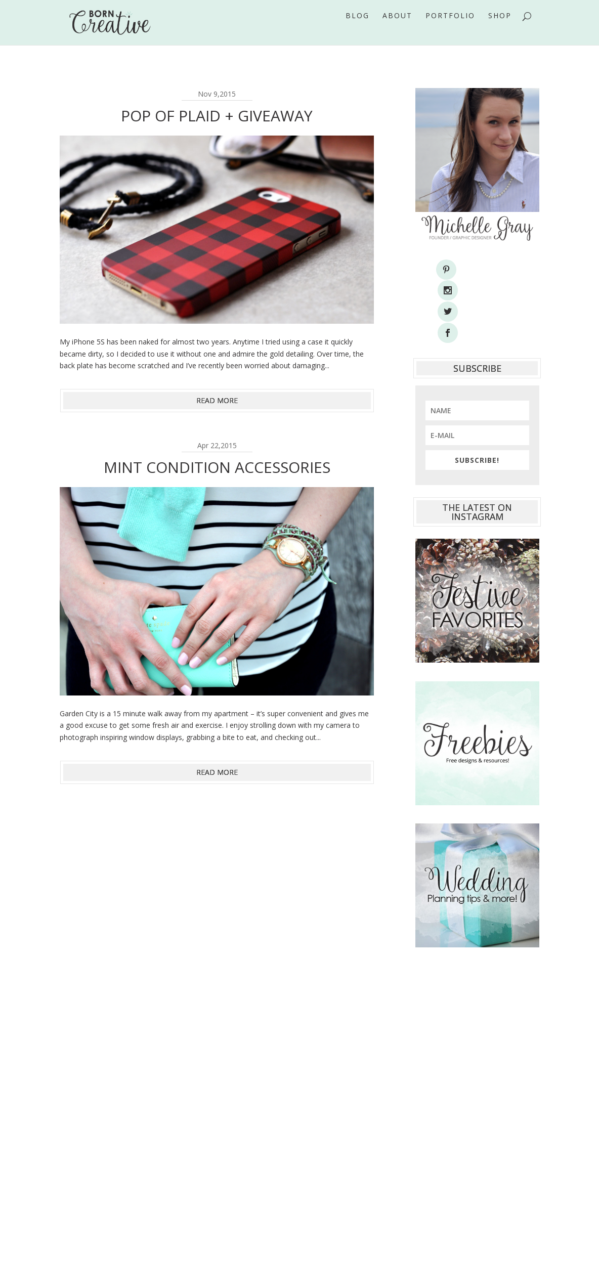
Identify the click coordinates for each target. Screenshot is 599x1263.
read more (217, 400)
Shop (499, 30)
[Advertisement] (477, 1054)
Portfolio (450, 30)
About (397, 30)
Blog (357, 30)
